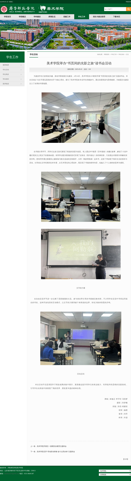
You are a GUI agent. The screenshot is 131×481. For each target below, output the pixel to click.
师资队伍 (51, 17)
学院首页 (7, 17)
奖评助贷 (6, 84)
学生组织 (6, 79)
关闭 (125, 459)
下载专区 (116, 17)
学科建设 (37, 17)
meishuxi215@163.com (12, 473)
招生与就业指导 (99, 17)
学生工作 (81, 17)
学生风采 (6, 74)
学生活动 (6, 69)
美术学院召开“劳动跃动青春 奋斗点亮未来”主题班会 (56, 451)
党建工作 (66, 17)
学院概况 (22, 17)
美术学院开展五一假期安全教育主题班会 (51, 446)
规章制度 (6, 65)
